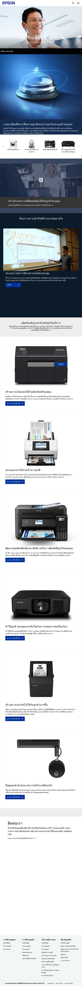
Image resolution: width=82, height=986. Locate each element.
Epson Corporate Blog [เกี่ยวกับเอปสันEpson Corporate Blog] (68, 946)
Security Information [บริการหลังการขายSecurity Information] (48, 958)
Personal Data (69, 983)
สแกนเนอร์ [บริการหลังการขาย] (45, 949)
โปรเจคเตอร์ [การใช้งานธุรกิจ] (26, 946)
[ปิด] (41, 180)
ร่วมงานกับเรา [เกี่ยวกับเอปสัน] (65, 960)
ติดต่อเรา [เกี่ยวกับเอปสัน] (64, 954)
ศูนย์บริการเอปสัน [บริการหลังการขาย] (47, 952)
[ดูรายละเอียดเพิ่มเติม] (15, 403)
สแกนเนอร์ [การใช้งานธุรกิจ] (25, 949)
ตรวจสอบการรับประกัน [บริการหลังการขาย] (49, 955)
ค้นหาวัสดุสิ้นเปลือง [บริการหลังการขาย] (48, 961)
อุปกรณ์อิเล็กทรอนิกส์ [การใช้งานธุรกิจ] (29, 958)
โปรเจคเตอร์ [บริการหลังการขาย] (46, 946)
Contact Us (51, 983)
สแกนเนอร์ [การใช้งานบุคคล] (6, 949)
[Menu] (78, 3)
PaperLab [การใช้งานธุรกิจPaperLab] (25, 955)
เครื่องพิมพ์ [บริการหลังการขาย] (45, 943)
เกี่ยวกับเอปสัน (65, 943)
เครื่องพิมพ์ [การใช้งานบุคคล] (6, 943)
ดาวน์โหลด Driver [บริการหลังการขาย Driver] (47, 975)
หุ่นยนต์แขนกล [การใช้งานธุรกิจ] (27, 952)
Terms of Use (59, 983)
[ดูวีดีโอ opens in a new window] (13, 285)
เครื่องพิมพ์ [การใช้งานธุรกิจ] (25, 943)
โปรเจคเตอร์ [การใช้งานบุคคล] (7, 946)
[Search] (73, 3)
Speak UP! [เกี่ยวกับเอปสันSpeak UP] (64, 957)
